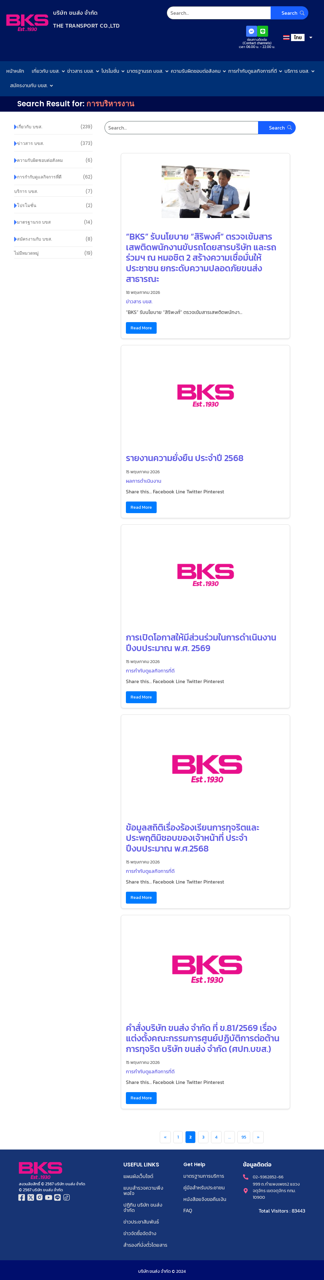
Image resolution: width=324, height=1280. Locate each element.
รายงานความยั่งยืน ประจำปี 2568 (185, 458)
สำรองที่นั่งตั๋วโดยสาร (145, 1242)
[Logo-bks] (27, 22)
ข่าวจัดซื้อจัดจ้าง (139, 1231)
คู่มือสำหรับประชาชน (204, 1187)
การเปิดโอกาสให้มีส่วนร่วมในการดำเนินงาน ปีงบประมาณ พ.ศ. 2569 (201, 643)
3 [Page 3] (203, 1137)
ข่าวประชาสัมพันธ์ (141, 1220)
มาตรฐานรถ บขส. (145, 71)
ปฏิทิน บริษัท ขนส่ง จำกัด (142, 1206)
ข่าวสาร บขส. (80, 71)
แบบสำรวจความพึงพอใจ (143, 1190)
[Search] (237, 12)
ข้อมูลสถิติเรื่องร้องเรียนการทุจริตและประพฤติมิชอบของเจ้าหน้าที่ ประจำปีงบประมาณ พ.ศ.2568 (192, 838)
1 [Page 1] (178, 1137)
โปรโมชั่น (110, 71)
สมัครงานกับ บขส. (29, 85)
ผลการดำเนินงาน (143, 481)
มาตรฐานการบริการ (203, 1176)
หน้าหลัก (15, 71)
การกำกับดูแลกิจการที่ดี (252, 71)
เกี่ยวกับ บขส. (46, 71)
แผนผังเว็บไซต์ (138, 1176)
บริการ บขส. (296, 71)
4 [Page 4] (216, 1137)
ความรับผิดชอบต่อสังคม (196, 71)
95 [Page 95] (243, 1137)
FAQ (187, 1210)
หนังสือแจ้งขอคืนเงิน (204, 1198)
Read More (141, 327)
